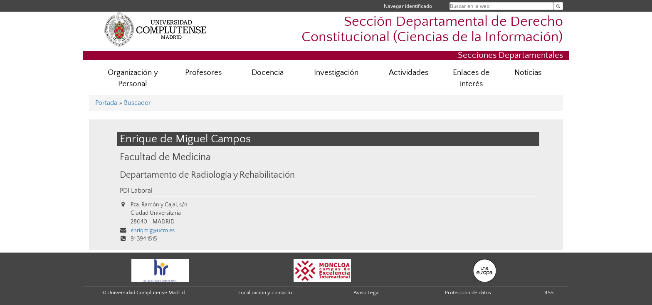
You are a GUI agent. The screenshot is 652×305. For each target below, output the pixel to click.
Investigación (336, 72)
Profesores (203, 72)
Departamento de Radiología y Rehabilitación (207, 175)
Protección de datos (468, 292)
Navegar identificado (408, 6)
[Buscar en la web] (558, 6)
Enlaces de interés (471, 78)
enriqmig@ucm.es (153, 230)
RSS (548, 292)
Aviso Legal (366, 292)
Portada (106, 103)
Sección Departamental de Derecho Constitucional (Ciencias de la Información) (432, 29)
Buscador (137, 103)
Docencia (268, 72)
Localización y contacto (265, 292)
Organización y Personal (133, 78)
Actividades (408, 72)
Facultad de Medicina (165, 157)
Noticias (527, 72)
